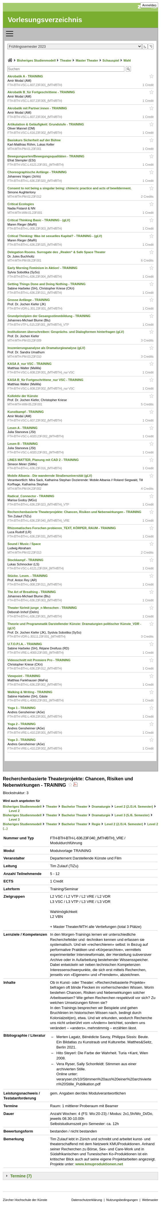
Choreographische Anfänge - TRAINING (37, 172)
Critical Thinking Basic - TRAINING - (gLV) (39, 220)
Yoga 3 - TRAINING (21, 739)
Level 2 (14, 811)
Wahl (127, 60)
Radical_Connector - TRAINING (31, 496)
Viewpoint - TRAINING (24, 676)
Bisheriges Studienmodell (36, 60)
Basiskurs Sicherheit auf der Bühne (34, 140)
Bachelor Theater (74, 806)
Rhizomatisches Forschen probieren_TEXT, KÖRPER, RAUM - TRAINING (62, 528)
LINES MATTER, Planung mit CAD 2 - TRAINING (43, 460)
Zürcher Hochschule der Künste (25, 1200)
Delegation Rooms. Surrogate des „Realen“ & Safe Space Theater (56, 252)
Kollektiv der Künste (23, 396)
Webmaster (150, 1200)
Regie (96, 824)
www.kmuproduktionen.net (99, 1164)
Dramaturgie (101, 806)
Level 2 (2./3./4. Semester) (134, 806)
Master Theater (87, 60)
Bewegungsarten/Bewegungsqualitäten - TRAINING (46, 156)
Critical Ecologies (21, 204)
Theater (65, 60)
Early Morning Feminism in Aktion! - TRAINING (42, 268)
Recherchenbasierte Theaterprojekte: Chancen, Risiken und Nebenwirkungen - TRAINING (74, 512)
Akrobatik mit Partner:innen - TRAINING (37, 108)
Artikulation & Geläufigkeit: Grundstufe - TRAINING (46, 124)
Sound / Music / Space (24, 544)
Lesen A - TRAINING (22, 428)
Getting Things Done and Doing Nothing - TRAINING (47, 284)
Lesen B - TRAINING (23, 443)
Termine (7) (21, 1176)
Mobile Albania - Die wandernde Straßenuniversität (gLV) (50, 475)
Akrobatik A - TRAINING (25, 76)
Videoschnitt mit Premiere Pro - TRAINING (39, 660)
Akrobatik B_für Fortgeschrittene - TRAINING (41, 92)
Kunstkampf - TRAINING (26, 411)
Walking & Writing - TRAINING (30, 692)
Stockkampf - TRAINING (25, 560)
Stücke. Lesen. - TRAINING (27, 575)
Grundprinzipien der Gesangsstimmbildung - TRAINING (49, 316)
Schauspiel (111, 60)
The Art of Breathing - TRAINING (32, 592)
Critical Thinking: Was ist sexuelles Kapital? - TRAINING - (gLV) (55, 236)
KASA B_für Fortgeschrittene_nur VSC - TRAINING (45, 380)
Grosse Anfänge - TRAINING (29, 300)
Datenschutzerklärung (86, 1200)
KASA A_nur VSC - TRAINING (29, 363)
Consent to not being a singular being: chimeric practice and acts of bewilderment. (69, 188)
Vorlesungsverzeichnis (45, 20)
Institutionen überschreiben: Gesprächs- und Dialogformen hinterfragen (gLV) (66, 331)
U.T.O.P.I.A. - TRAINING (25, 644)
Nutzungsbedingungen (122, 1200)
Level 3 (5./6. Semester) (132, 815)
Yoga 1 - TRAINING (21, 708)
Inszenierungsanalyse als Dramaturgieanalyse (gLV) (46, 348)
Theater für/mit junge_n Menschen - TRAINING (42, 607)
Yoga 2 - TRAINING (21, 724)
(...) (5, 828)
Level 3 (14, 819)
